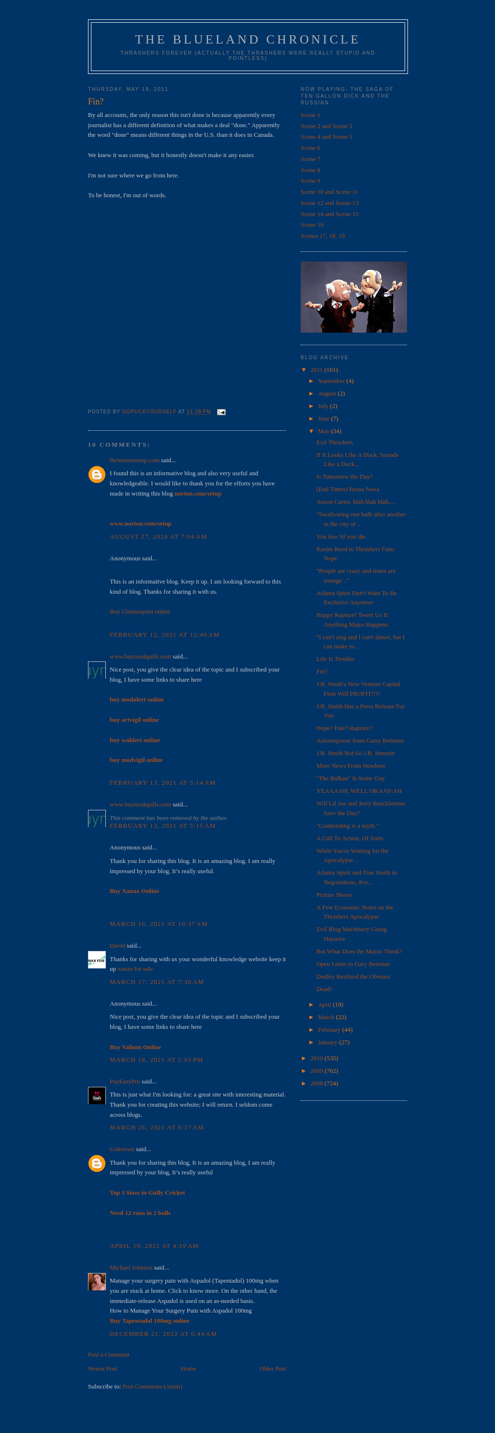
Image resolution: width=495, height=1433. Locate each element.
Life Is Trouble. (335, 658)
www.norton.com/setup (141, 523)
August (328, 393)
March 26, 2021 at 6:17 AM (157, 1127)
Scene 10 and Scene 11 (329, 191)
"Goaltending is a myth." (347, 825)
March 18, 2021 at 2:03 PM (157, 1059)
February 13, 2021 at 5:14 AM (163, 782)
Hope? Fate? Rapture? (344, 727)
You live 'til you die (340, 536)
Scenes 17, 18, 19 (323, 235)
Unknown (122, 1149)
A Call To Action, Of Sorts (349, 838)
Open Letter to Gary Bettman (353, 963)
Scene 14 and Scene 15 (330, 214)
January (328, 1042)
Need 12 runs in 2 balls (140, 1212)
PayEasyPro (125, 1081)
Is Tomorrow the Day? (344, 476)
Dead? (324, 989)
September (332, 380)
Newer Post (102, 1368)
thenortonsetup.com (135, 460)
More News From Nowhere (350, 765)
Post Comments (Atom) (153, 1386)
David (117, 945)
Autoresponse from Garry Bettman (360, 740)
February (330, 1029)
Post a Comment (109, 1354)
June (324, 418)
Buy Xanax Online (135, 890)
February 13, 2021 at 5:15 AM (163, 825)
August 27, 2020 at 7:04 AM (158, 536)
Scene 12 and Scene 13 (330, 202)
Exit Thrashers (334, 442)
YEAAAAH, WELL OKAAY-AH (359, 790)
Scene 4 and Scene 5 (326, 136)
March (327, 1017)
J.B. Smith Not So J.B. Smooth (355, 753)
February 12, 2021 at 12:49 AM (165, 634)
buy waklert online (135, 740)
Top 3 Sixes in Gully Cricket (147, 1192)
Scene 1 (310, 114)
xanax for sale (135, 968)
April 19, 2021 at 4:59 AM (154, 1245)
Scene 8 (310, 170)
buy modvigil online (136, 759)
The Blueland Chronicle (248, 39)
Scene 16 (312, 224)
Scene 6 (310, 147)
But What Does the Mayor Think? (359, 951)
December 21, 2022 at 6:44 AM (163, 1333)
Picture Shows (334, 894)
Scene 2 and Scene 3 (326, 126)
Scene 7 (310, 158)
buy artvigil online (134, 719)
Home (188, 1368)
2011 (317, 369)
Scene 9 (310, 180)
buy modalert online (137, 699)
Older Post (273, 1368)
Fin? (321, 671)
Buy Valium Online (135, 1047)
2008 (317, 1083)
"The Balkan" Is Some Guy (350, 778)
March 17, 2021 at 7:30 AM (157, 981)
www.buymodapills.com (140, 656)
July (324, 405)
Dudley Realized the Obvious (353, 976)
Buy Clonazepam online (140, 611)
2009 (317, 1070)
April (325, 1004)
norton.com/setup (198, 493)
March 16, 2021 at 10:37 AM (159, 923)
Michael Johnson (131, 1267)
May (324, 431)
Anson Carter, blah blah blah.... (355, 501)
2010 (317, 1058)
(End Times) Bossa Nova (347, 489)
